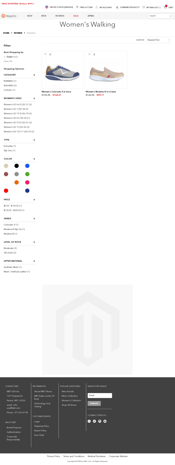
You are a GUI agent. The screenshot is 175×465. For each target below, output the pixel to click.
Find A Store (86, 7)
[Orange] (19, 182)
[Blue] (30, 166)
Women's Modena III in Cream (101, 92)
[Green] (30, 174)
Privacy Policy (53, 456)
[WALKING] (20, 85)
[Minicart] (168, 7)
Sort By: (140, 40)
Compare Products (130, 7)
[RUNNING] (20, 81)
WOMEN (18, 33)
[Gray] (19, 174)
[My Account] (104, 7)
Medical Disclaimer (97, 456)
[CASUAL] (20, 90)
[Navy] (30, 190)
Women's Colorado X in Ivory (56, 92)
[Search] (171, 16)
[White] (19, 190)
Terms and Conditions (73, 456)
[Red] (9, 190)
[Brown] (9, 174)
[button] (45, 54)
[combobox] (160, 15)
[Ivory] (9, 182)
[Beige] (9, 166)
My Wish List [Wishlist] (153, 8)
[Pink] (30, 182)
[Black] (19, 166)
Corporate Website (118, 456)
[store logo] (9, 16)
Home (6, 33)
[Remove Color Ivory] (5, 56)
